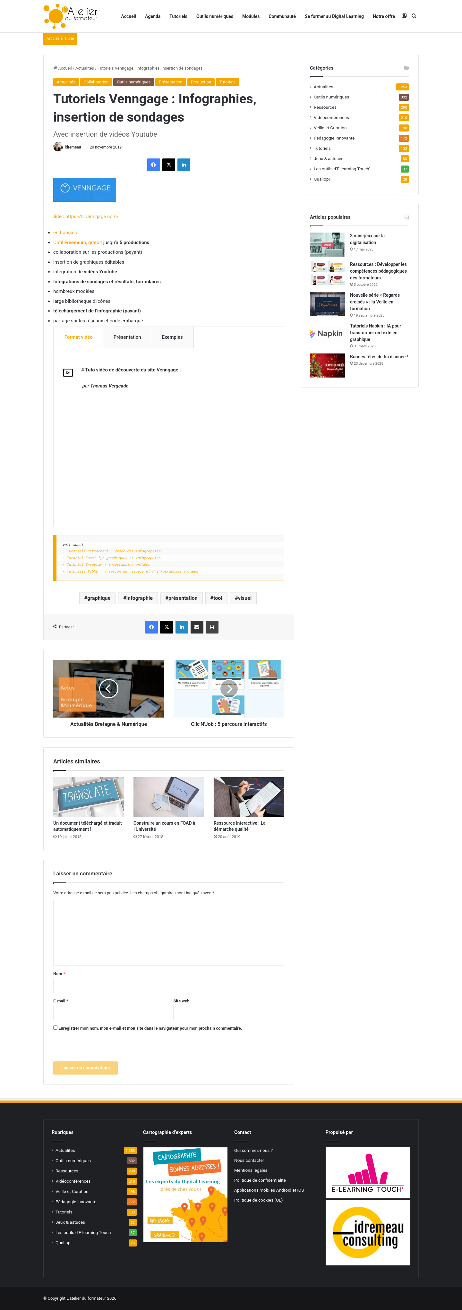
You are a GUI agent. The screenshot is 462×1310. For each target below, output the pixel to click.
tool (217, 598)
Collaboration (96, 82)
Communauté (282, 16)
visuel (245, 598)
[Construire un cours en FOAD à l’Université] (168, 797)
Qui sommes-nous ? (253, 1150)
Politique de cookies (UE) (258, 1200)
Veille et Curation (330, 127)
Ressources (325, 107)
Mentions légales (250, 1170)
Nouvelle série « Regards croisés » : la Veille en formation (375, 302)
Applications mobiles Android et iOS (269, 1190)
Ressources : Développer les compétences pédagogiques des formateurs (378, 271)
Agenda (152, 16)
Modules (251, 16)
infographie (139, 598)
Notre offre (384, 16)
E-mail (60, 1001)
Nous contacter (249, 1160)
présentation (183, 598)
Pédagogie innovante (334, 137)
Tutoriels (178, 16)
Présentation (171, 82)
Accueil (128, 16)
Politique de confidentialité (260, 1180)
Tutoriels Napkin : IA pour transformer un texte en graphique (375, 332)
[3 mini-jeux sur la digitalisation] (327, 245)
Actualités (84, 68)
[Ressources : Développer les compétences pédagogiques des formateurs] (327, 273)
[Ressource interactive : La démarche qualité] (249, 797)
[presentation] (102, 1049)
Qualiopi (322, 179)
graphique (98, 598)
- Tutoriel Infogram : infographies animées (106, 564)
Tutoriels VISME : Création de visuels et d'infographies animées (132, 571)
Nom (59, 974)
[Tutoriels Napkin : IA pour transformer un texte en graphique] (327, 335)
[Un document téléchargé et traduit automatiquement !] (88, 797)
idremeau (73, 147)
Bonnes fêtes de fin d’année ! (379, 356)
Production (201, 82)
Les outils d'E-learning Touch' (342, 168)
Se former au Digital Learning (334, 16)
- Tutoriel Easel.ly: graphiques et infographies (112, 558)
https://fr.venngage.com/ (92, 216)
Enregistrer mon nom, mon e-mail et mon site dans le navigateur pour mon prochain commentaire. (150, 1028)
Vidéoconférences (331, 117)
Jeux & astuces (328, 158)
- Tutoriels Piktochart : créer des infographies (112, 551)
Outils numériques (214, 16)
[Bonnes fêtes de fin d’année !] (327, 365)
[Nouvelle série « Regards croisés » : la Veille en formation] (327, 304)
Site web (181, 1001)
